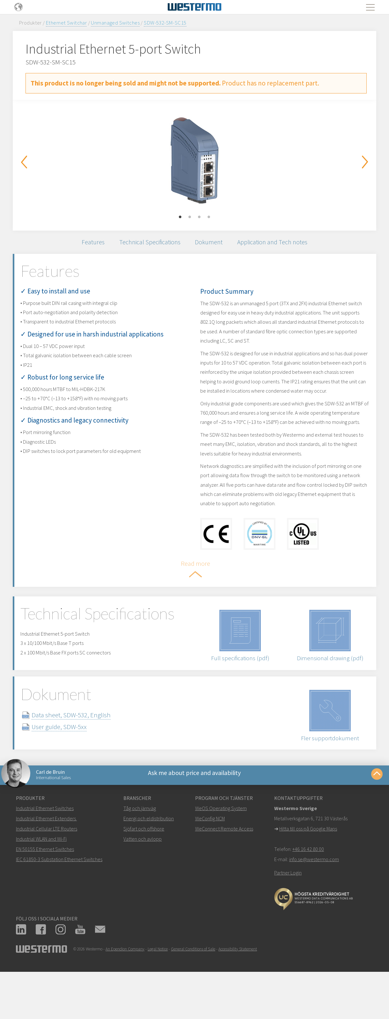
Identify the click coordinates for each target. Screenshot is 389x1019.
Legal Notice (158, 999)
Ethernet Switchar (66, 22)
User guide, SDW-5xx (70, 772)
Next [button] (365, 162)
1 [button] (180, 217)
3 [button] (199, 217)
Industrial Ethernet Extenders (46, 869)
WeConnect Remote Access (224, 879)
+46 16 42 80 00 (308, 899)
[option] (194, 160)
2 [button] (190, 217)
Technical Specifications (146, 244)
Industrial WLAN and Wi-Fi (41, 889)
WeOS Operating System (221, 858)
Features (85, 244)
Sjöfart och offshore (143, 879)
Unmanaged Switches (115, 22)
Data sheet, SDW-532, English (82, 760)
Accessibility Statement (237, 999)
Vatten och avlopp (142, 889)
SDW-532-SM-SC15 (165, 22)
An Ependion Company (125, 999)
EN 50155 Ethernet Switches (45, 899)
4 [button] (209, 217)
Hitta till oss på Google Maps (308, 879)
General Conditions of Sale (193, 999)
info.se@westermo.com (314, 909)
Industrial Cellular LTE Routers (46, 879)
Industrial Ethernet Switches (45, 858)
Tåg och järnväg (139, 858)
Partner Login (288, 923)
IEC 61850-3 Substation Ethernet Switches (59, 909)
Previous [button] (24, 162)
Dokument (210, 244)
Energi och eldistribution (148, 869)
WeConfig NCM (210, 869)
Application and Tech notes (279, 244)
